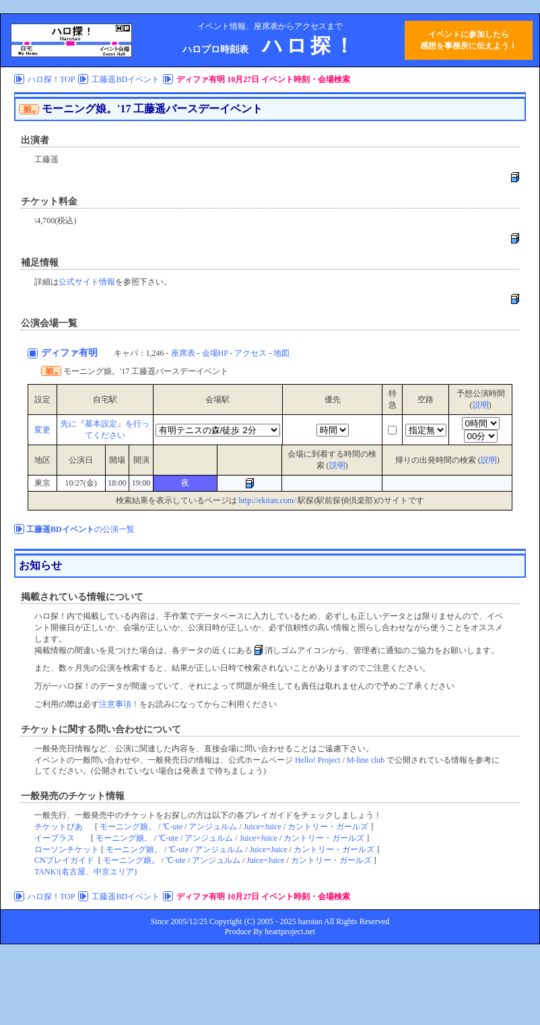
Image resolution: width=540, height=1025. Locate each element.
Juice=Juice (262, 826)
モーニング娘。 (128, 826)
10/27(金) (80, 483)
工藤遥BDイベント (126, 79)
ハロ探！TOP (51, 79)
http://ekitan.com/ (267, 500)
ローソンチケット (66, 849)
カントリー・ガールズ (328, 826)
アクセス (250, 353)
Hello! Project (318, 760)
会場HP (215, 353)
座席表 (183, 353)
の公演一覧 (80, 529)
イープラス (54, 838)
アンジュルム (213, 826)
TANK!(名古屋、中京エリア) (85, 871)
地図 (281, 353)
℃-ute (172, 826)
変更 (42, 429)
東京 (42, 483)
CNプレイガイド (64, 860)
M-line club (365, 760)
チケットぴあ (58, 826)
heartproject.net (290, 931)
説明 (481, 405)
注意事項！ (119, 704)
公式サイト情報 (87, 282)
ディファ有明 (70, 353)
